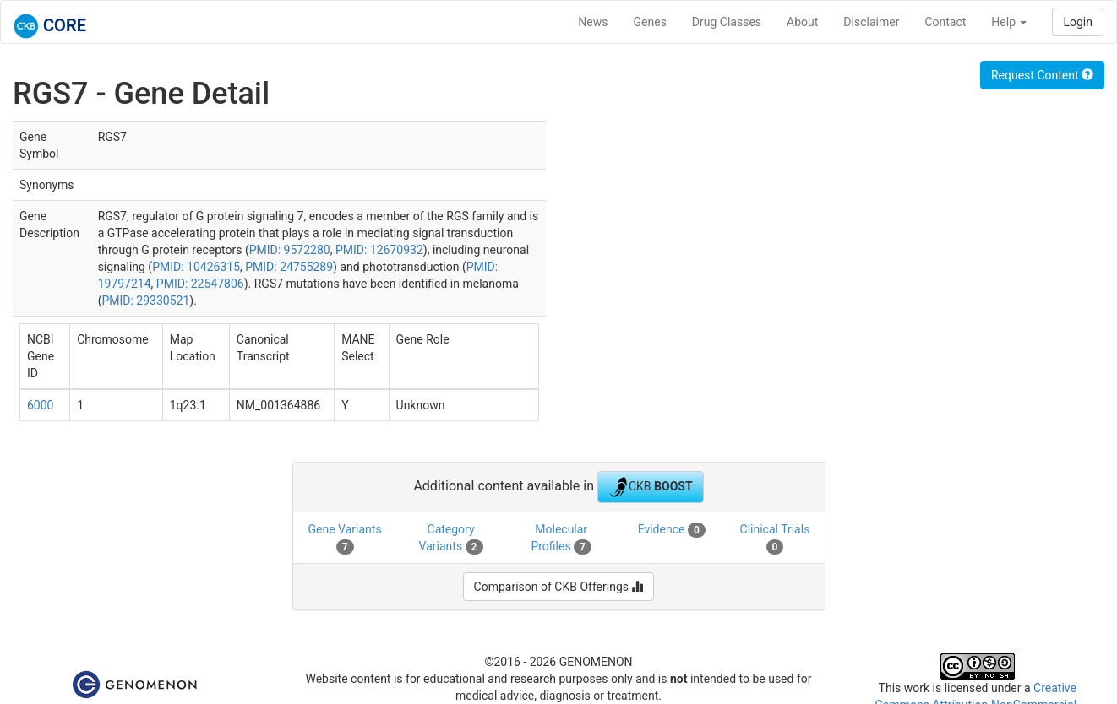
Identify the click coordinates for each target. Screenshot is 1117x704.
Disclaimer (871, 22)
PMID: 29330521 (145, 300)
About (802, 22)
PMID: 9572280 (289, 250)
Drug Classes (726, 22)
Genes (650, 22)
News (593, 22)
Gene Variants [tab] (345, 539)
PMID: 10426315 (196, 266)
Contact (945, 22)
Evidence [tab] (672, 530)
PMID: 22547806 (200, 283)
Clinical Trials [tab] (775, 539)
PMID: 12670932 (379, 250)
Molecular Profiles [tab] (561, 539)
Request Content (1042, 75)
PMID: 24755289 (289, 266)
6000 (40, 405)
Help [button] (1009, 22)
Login (1077, 22)
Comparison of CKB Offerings (559, 586)
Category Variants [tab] (451, 539)
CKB (650, 487)
